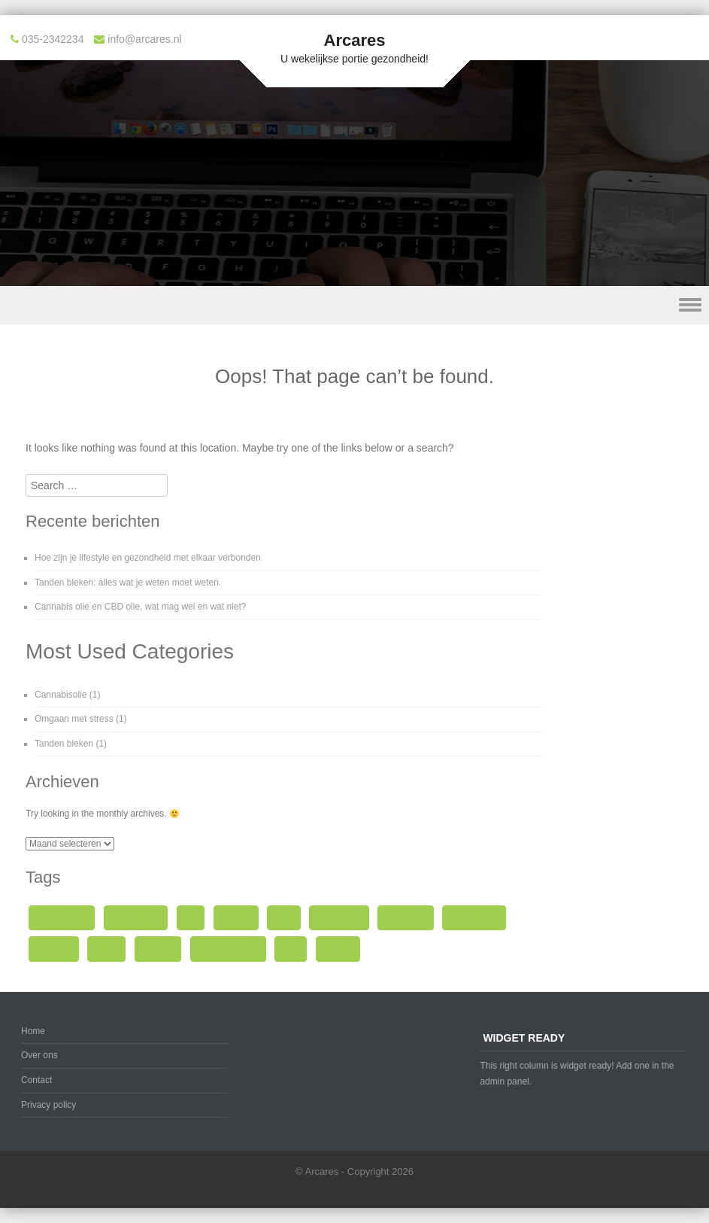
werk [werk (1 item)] (291, 948)
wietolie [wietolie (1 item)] (338, 948)
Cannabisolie (60, 694)
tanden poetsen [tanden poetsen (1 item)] (228, 948)
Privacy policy (48, 1105)
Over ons (39, 1055)
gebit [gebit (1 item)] (284, 917)
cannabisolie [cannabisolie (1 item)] (136, 917)
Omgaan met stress (74, 718)
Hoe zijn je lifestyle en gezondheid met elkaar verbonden (148, 557)
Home (33, 1031)
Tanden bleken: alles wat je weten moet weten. (128, 582)
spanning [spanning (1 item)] (53, 948)
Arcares (355, 40)
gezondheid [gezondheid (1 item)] (339, 917)
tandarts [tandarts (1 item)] (158, 948)
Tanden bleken (64, 743)
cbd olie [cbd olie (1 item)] (236, 917)
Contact (36, 1080)
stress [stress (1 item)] (106, 948)
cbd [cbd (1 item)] (190, 917)
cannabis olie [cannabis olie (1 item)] (61, 917)
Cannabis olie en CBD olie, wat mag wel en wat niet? (140, 606)
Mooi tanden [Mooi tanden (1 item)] (474, 917)
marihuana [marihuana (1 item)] (405, 917)
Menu (354, 305)
